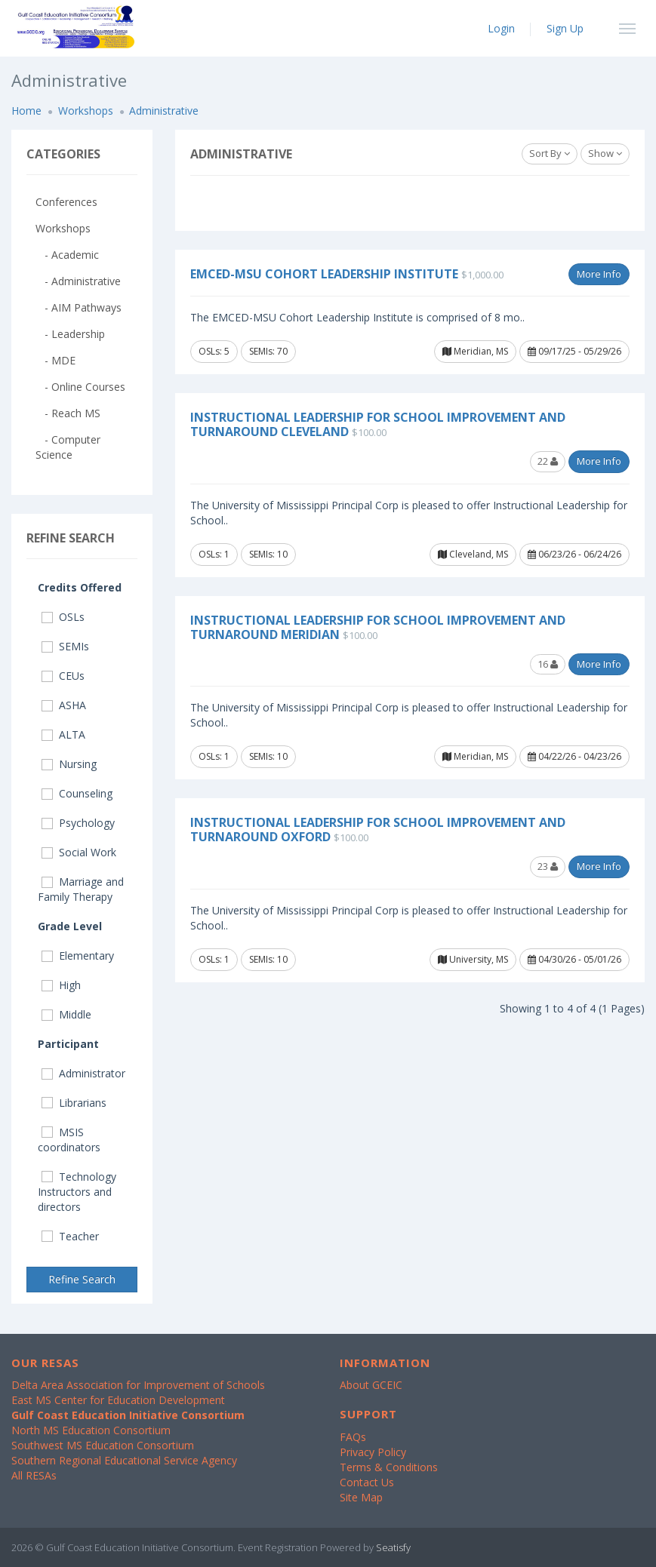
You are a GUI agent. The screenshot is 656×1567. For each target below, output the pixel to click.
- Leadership (70, 334)
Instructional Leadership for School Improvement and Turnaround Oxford (377, 829)
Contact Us (367, 1482)
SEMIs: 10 (268, 554)
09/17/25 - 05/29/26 (574, 351)
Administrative (164, 110)
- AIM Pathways (78, 307)
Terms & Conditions (389, 1467)
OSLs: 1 (214, 554)
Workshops (85, 110)
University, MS (473, 959)
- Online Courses (80, 386)
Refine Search (81, 1279)
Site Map (361, 1497)
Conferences (66, 202)
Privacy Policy (373, 1452)
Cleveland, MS (473, 554)
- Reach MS (67, 413)
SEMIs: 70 (268, 351)
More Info (599, 274)
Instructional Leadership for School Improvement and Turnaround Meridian (377, 627)
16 (547, 664)
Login (501, 28)
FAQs (353, 1437)
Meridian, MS (475, 351)
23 (547, 866)
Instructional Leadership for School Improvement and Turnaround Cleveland (377, 424)
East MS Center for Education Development (118, 1400)
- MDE (55, 360)
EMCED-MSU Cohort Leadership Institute (324, 274)
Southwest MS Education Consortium (102, 1445)
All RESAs (34, 1475)
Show (605, 153)
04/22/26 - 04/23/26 (574, 756)
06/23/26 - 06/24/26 (574, 554)
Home (26, 110)
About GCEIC (371, 1385)
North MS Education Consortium (91, 1430)
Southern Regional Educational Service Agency (124, 1460)
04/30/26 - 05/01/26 (574, 959)
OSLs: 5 (214, 351)
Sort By (549, 153)
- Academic (67, 254)
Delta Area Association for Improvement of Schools (138, 1385)
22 (547, 461)
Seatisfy (393, 1547)
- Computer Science (67, 447)
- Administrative (78, 281)
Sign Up (565, 28)
